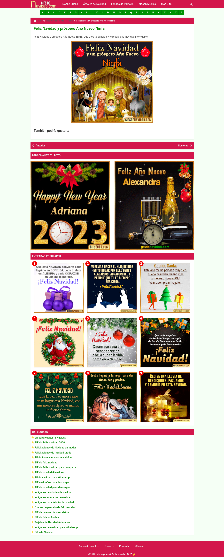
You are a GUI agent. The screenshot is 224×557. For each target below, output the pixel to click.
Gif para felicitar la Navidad (50, 436)
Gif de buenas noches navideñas (53, 456)
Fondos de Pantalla (122, 4)
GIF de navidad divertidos (49, 471)
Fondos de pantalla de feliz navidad (55, 506)
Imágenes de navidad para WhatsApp (56, 526)
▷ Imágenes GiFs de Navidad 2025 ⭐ (116, 553)
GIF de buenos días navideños (52, 511)
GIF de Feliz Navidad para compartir (55, 466)
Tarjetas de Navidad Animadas (52, 521)
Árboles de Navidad (94, 4)
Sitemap (139, 545)
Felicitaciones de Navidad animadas (56, 446)
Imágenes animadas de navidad (53, 496)
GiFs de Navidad (44, 531)
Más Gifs (168, 4)
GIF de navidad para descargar (52, 486)
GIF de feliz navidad (46, 461)
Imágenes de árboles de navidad (53, 491)
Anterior (40, 144)
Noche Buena (70, 4)
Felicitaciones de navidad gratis (53, 451)
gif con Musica (147, 4)
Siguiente (182, 144)
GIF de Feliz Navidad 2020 (50, 441)
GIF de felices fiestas (47, 516)
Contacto (109, 545)
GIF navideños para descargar (52, 481)
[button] (43, 12)
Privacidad (124, 545)
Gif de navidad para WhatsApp (52, 476)
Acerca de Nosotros (89, 545)
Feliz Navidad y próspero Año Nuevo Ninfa (64, 28)
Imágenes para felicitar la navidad (54, 501)
